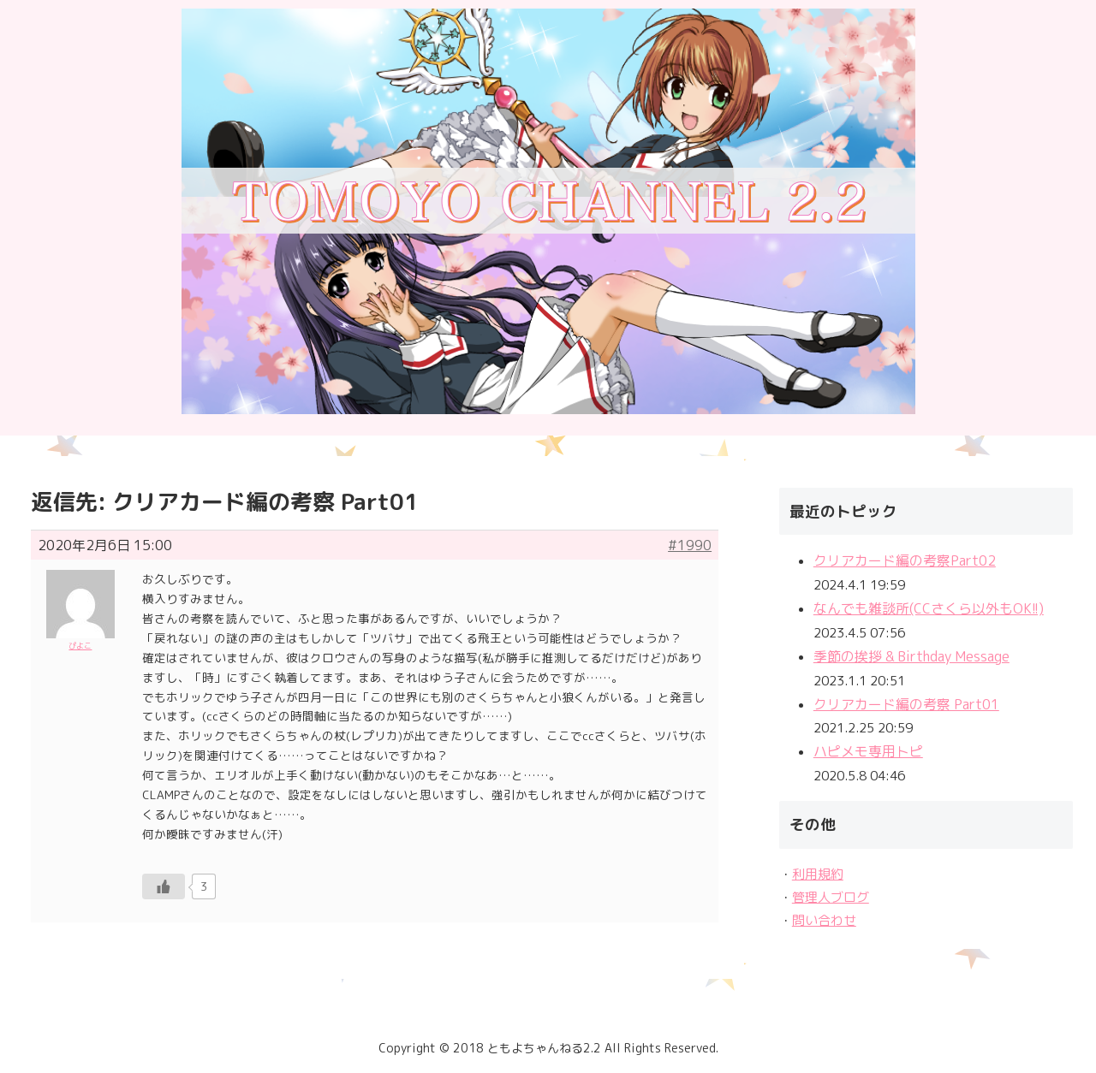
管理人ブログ (830, 897)
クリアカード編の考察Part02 (904, 560)
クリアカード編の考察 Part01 (906, 704)
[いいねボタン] (163, 886)
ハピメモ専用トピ (868, 751)
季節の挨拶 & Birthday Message (911, 656)
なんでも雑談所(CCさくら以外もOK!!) (928, 608)
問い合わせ (824, 920)
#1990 (690, 545)
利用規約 (817, 874)
